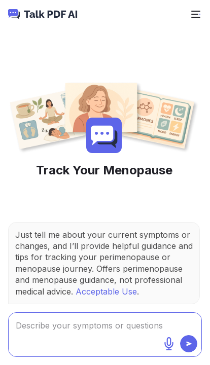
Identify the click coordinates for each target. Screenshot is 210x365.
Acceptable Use (106, 291)
